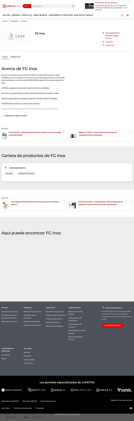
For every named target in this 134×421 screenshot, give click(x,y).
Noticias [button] (7, 15)
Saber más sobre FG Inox (14, 116)
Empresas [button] (16, 15)
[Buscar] (73, 6)
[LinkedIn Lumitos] (131, 408)
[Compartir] (121, 15)
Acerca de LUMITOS (29, 401)
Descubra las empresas (32, 311)
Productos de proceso (54, 319)
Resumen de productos (54, 326)
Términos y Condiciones (23, 408)
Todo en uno (28, 363)
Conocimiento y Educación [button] (61, 15)
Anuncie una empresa (32, 321)
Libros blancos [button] (40, 15)
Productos (15, 57)
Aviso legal (5, 408)
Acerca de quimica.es (48, 401)
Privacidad (39, 408)
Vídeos (3, 358)
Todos (26, 6)
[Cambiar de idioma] (127, 15)
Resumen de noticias (9, 321)
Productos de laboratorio (55, 315)
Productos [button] (27, 15)
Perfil (5, 57)
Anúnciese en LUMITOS (10, 401)
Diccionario (5, 355)
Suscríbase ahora (113, 325)
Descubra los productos (55, 311)
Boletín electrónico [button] (83, 15)
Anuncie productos (53, 322)
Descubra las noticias (9, 311)
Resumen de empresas (32, 325)
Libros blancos (29, 359)
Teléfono (107, 42)
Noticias (27, 352)
